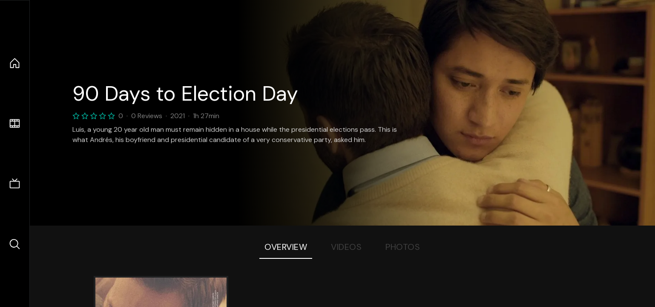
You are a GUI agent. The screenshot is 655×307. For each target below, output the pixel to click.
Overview (285, 246)
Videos (346, 246)
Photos (402, 246)
